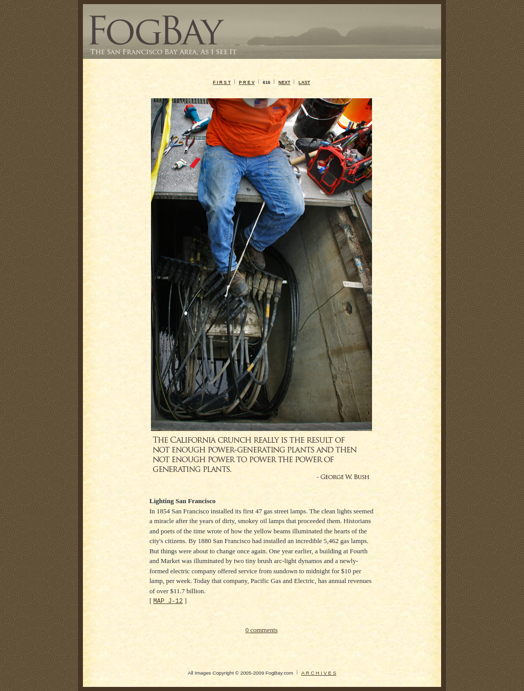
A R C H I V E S (318, 673)
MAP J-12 (168, 600)
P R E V (247, 82)
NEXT (284, 82)
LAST (304, 82)
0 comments (261, 630)
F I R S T (222, 82)
